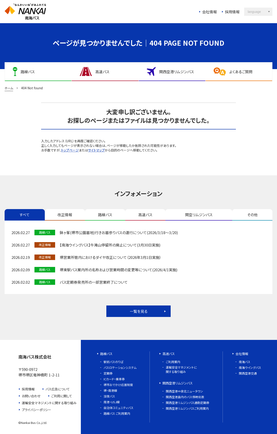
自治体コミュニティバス (118, 408)
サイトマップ (96, 150)
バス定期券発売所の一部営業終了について (94, 282)
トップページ (70, 150)
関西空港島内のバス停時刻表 (185, 397)
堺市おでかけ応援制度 (118, 385)
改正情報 (64, 214)
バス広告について (57, 389)
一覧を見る (138, 311)
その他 (252, 214)
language (254, 12)
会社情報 (209, 11)
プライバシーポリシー (36, 409)
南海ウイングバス (250, 367)
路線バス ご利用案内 (117, 413)
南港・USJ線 (112, 402)
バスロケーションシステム (120, 367)
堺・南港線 (110, 390)
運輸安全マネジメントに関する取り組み (49, 402)
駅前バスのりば (114, 362)
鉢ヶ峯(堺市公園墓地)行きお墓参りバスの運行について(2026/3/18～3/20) (119, 232)
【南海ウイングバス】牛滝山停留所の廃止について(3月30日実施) (110, 245)
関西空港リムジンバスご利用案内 (187, 408)
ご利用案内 (173, 362)
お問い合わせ (31, 396)
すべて (25, 214)
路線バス (105, 214)
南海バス (244, 362)
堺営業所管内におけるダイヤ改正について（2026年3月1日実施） (110, 257)
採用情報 (232, 11)
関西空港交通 (248, 373)
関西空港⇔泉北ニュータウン (184, 391)
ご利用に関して (61, 396)
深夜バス (109, 396)
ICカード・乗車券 (114, 379)
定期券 (108, 373)
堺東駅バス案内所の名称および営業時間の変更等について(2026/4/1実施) (119, 269)
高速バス (145, 214)
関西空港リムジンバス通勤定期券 (187, 402)
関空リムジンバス (198, 214)
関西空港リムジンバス (177, 383)
